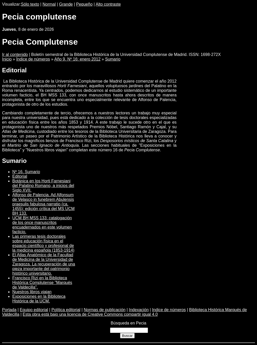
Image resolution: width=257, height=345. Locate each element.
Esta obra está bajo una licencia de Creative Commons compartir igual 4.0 (90, 314)
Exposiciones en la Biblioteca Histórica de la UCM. (38, 298)
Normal (49, 4)
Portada (9, 310)
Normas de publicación (104, 310)
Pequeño (84, 4)
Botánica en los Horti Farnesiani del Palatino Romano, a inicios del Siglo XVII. (43, 185)
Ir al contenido (15, 54)
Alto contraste (108, 4)
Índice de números (33, 59)
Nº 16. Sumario (26, 172)
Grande (66, 4)
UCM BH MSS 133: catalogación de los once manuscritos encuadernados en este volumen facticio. (42, 225)
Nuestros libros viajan (32, 292)
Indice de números (169, 310)
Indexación (139, 310)
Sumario (113, 59)
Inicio (7, 59)
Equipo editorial (34, 310)
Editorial (19, 176)
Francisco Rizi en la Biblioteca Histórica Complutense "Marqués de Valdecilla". (42, 282)
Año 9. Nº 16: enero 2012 (77, 59)
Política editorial (65, 310)
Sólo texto (30, 4)
